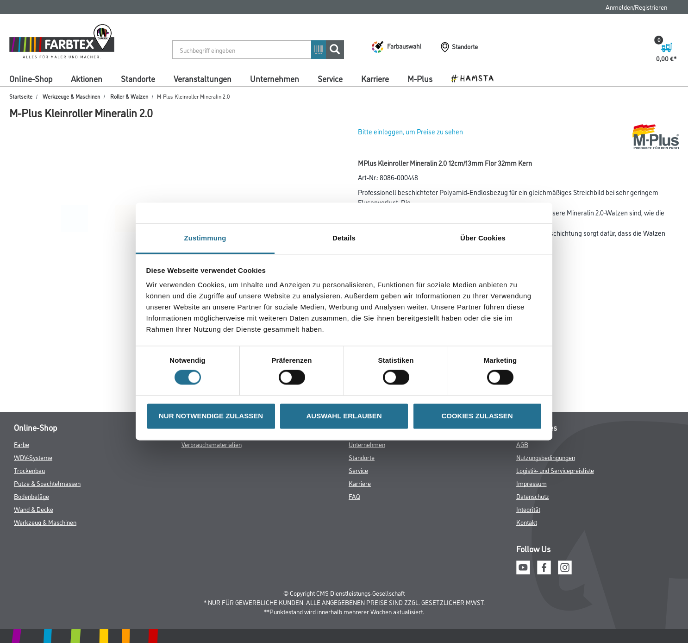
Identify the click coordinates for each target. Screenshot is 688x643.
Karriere (375, 78)
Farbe (21, 444)
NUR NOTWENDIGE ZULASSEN (211, 416)
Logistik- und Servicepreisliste (555, 470)
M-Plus (419, 78)
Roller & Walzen (129, 96)
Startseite (20, 96)
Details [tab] (344, 238)
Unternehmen (274, 78)
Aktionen (86, 78)
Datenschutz (532, 496)
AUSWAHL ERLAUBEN (344, 416)
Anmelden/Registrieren (636, 6)
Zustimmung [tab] (205, 238)
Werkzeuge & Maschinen (71, 96)
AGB (522, 444)
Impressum (531, 483)
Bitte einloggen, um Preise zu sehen (410, 131)
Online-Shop (30, 78)
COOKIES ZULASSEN (477, 416)
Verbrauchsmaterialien (211, 444)
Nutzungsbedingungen (545, 457)
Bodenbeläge (31, 496)
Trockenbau (29, 470)
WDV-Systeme (33, 457)
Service (330, 78)
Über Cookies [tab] (483, 238)
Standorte (138, 78)
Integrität (528, 508)
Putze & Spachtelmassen (47, 483)
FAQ (354, 496)
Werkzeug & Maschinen (45, 521)
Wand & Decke (33, 508)
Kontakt (526, 521)
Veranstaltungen (202, 78)
